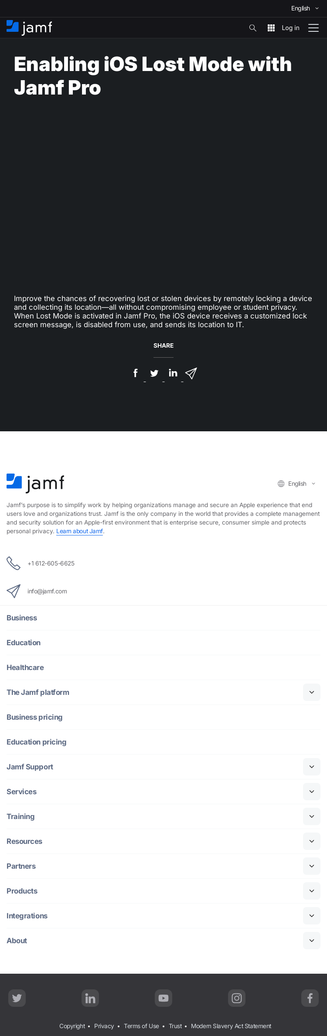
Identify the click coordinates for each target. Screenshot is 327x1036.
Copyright (72, 1025)
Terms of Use (141, 1025)
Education (24, 642)
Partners (21, 866)
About (17, 940)
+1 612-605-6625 (40, 563)
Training (20, 816)
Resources (24, 841)
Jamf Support (30, 766)
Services (21, 791)
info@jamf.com (37, 591)
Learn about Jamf (79, 531)
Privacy (104, 1025)
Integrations (27, 915)
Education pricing (36, 742)
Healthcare (25, 667)
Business (22, 617)
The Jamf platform (38, 692)
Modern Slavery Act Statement (231, 1025)
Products (22, 891)
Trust (175, 1025)
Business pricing (35, 717)
